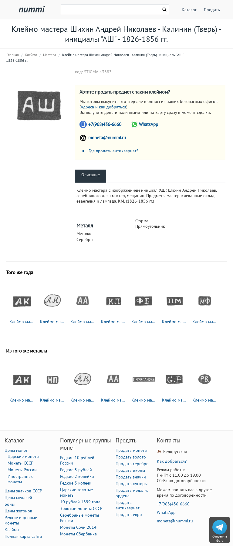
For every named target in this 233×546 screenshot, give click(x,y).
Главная (13, 54)
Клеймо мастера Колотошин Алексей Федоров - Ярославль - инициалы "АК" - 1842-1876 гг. (52, 321)
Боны (10, 504)
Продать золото (131, 457)
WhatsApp (148, 124)
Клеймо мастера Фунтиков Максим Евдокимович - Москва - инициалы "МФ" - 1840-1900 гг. (204, 321)
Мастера (49, 54)
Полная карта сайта (23, 536)
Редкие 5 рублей (76, 469)
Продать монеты (131, 450)
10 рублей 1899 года (80, 502)
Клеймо (31, 54)
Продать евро (129, 514)
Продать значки (131, 477)
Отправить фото (219, 538)
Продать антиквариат (128, 505)
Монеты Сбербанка (78, 534)
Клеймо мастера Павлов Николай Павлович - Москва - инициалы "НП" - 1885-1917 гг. (52, 400)
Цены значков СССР (23, 491)
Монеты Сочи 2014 (78, 527)
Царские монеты (23, 456)
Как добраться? (172, 461)
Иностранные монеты (20, 479)
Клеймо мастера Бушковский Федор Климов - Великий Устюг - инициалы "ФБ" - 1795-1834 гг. (143, 321)
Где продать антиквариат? (113, 151)
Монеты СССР (20, 463)
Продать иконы (130, 470)
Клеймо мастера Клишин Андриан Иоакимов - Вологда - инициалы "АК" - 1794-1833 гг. (21, 321)
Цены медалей (18, 497)
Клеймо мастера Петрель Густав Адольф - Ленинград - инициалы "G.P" (174, 400)
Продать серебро (132, 463)
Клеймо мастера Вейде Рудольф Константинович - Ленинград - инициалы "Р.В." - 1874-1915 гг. (204, 400)
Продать (212, 9)
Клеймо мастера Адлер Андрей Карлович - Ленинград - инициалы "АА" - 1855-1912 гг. (82, 321)
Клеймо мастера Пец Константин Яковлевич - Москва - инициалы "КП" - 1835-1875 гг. (113, 321)
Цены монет (16, 450)
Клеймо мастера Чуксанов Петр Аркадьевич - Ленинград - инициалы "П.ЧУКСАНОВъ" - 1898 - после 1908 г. (143, 400)
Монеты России (22, 469)
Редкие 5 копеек (75, 483)
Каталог (189, 9)
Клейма (12, 529)
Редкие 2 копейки (77, 476)
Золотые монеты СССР (81, 508)
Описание (90, 174)
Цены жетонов (18, 511)
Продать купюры (131, 483)
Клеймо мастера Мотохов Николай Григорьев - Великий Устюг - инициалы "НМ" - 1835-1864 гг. (174, 321)
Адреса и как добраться (103, 107)
